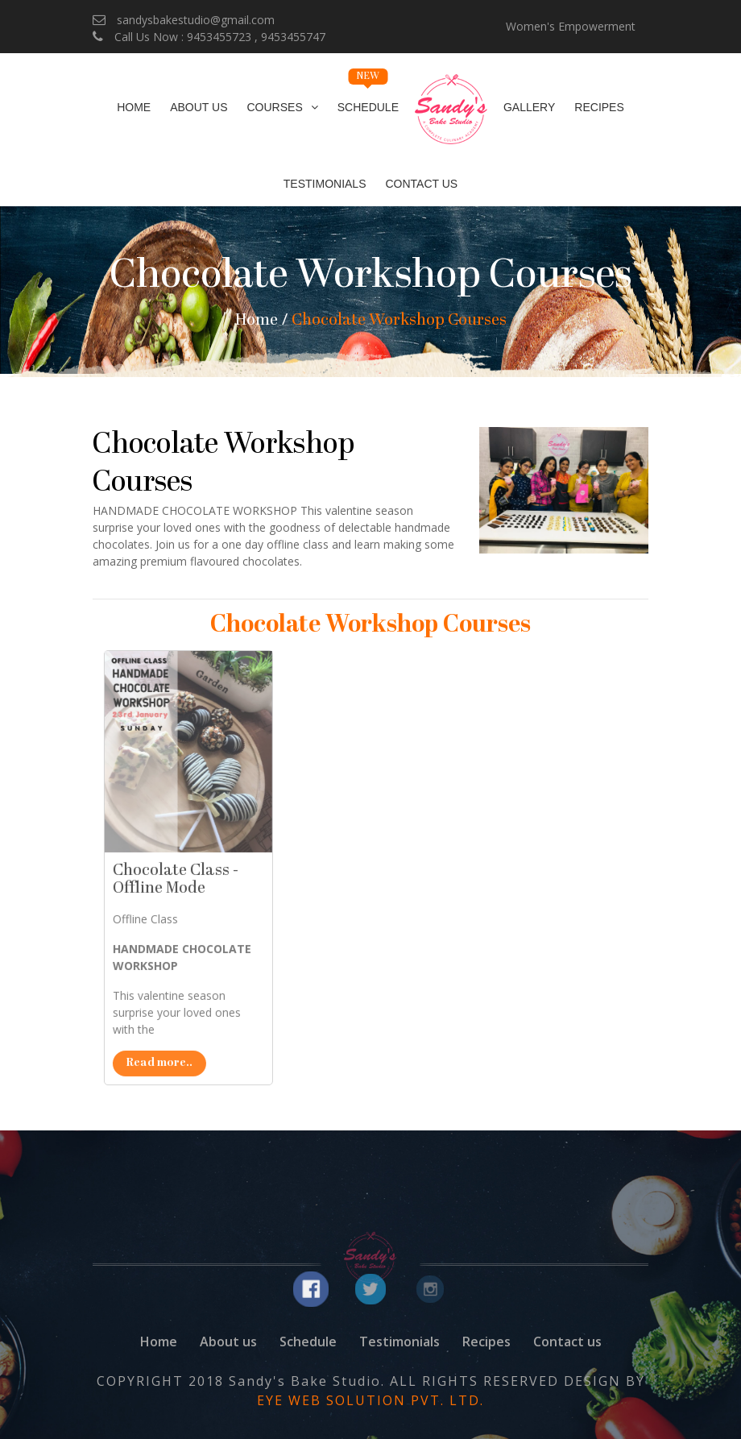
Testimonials (325, 183)
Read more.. (199, 1102)
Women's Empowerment (570, 26)
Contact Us (421, 183)
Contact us (567, 1341)
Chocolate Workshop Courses (399, 321)
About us (228, 1341)
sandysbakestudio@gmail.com (184, 19)
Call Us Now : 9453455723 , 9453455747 (209, 36)
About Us (198, 107)
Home (134, 107)
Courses (275, 107)
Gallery (529, 107)
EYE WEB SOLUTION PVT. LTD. (370, 1400)
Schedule (368, 99)
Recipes (598, 107)
